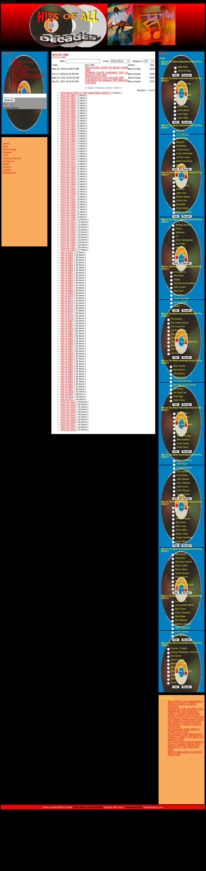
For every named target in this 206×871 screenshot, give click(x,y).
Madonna (180, 232)
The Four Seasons (179, 334)
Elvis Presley (179, 366)
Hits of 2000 (67, 371)
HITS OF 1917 (68, 161)
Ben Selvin (181, 522)
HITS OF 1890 (68, 95)
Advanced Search (12, 158)
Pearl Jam (181, 181)
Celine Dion (181, 200)
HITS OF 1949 (68, 242)
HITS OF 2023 (68, 429)
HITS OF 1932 (68, 199)
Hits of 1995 (67, 358)
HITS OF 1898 (68, 115)
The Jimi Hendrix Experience (184, 342)
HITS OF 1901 (68, 123)
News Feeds (9, 149)
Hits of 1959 (67, 267)
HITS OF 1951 (68, 247)
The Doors (176, 353)
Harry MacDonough (184, 584)
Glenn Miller (182, 420)
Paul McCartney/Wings (184, 283)
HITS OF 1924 (68, 179)
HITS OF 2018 (68, 417)
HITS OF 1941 (68, 222)
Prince (179, 228)
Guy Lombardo (183, 483)
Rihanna (180, 131)
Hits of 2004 (67, 381)
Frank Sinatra (183, 417)
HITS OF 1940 (68, 219)
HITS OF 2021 (68, 424)
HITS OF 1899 (68, 118)
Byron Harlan (181, 569)
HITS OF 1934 (68, 204)
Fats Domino (179, 370)
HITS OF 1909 (68, 141)
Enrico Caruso (181, 631)
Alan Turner (180, 609)
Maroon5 (180, 142)
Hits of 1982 (67, 326)
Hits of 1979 (67, 318)
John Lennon (180, 287)
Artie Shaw (182, 464)
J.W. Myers (176, 675)
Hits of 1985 (67, 333)
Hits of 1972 (67, 300)
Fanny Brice (181, 541)
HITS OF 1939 (68, 217)
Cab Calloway (183, 471)
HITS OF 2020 (68, 422)
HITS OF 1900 (68, 120)
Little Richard (179, 377)
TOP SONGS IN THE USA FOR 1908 (104, 77)
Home (15, 59)
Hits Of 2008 (67, 391)
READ (15, 82)
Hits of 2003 (67, 379)
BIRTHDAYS (18, 87)
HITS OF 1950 (68, 244)
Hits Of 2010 (67, 396)
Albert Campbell (182, 628)
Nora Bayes (180, 581)
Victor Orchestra (182, 612)
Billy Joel (180, 247)
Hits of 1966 (67, 285)
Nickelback (181, 146)
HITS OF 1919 (68, 166)
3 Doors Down (183, 150)
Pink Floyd (179, 276)
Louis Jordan (183, 443)
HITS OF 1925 (68, 181)
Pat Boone (178, 389)
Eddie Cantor (182, 534)
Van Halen (180, 244)
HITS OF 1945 (68, 232)
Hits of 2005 (67, 384)
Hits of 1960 (67, 270)
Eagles (177, 279)
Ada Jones (180, 588)
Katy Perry (182, 87)
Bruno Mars (182, 106)
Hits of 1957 (67, 262)
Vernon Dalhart (183, 518)
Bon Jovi (180, 259)
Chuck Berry (179, 373)
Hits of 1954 (67, 255)
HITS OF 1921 (68, 171)
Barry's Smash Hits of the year (27, 77)
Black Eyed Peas (184, 161)
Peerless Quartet (183, 624)
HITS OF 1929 (68, 191)
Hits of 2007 (67, 389)
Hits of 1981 (67, 323)
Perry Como (182, 432)
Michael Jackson (183, 225)
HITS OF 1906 (68, 136)
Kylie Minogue (183, 134)
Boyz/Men (181, 204)
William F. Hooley (179, 663)
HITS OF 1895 (68, 108)
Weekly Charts (19, 71)
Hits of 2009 (67, 394)
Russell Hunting (178, 679)
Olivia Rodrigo (184, 71)
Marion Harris (181, 577)
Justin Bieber (183, 110)
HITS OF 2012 (68, 401)
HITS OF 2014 (68, 407)
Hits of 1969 (67, 293)
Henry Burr (180, 558)
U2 (177, 236)
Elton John (179, 291)
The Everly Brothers (182, 381)
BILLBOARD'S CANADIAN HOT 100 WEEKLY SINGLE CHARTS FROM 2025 (184, 724)
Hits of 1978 (67, 315)
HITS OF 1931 (68, 196)
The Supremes (178, 326)
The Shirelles (177, 349)
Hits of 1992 (67, 351)
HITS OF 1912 (68, 148)
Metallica (180, 189)
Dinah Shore (183, 447)
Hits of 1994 (67, 356)
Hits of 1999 (67, 369)
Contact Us (17, 79)
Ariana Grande (184, 84)
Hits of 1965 (67, 282)
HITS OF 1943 (68, 227)
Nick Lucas (181, 526)
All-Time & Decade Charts (25, 69)
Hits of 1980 (67, 320)
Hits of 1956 (67, 260)
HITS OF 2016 (68, 412)
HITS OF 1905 (68, 133)
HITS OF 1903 (68, 128)
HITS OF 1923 (68, 176)
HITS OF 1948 (68, 239)
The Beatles (176, 319)
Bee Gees (178, 294)
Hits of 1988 (67, 341)
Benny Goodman (184, 460)
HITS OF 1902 (68, 125)
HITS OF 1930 (68, 194)
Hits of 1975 (67, 308)
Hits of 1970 (67, 295)
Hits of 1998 (67, 366)
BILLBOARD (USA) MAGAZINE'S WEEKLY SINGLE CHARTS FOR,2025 (185, 704)
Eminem (180, 165)
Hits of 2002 (67, 376)
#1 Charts (17, 64)
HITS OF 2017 (68, 414)
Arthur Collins (181, 565)
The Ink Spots (183, 494)
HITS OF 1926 (68, 184)
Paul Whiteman (183, 507)
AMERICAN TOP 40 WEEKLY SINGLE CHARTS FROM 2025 (184, 712)
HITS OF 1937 (68, 212)
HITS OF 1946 (68, 234)
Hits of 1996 (67, 361)
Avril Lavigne (182, 138)
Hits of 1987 (67, 338)
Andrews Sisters (184, 424)
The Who (175, 345)
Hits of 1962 (67, 275)
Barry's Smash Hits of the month (28, 74)
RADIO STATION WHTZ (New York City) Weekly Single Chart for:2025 (186, 717)
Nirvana (179, 178)
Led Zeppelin (180, 272)
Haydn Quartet (182, 573)
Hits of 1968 (67, 290)
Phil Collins (181, 255)
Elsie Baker (180, 616)
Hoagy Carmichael (184, 537)
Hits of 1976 (67, 310)
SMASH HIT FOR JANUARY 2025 (185, 709)
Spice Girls (181, 193)
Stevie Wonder (180, 302)
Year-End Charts (20, 66)
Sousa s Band (177, 660)
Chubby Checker (179, 338)
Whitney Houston (184, 212)
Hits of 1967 (67, 288)
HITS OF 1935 (68, 207)
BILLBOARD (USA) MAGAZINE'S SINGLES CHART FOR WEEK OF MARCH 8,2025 (185, 737)
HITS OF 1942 (68, 224)
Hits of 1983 (67, 328)
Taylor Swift (182, 118)
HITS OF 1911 (68, 146)
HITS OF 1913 (68, 151)
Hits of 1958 (67, 265)
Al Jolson (180, 511)
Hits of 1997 (67, 363)
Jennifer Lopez (183, 157)
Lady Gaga (182, 114)
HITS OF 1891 (68, 98)
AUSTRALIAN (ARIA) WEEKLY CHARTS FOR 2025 (184, 730)
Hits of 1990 (67, 346)
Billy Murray (180, 554)
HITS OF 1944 (68, 229)
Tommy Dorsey (184, 436)
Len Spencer (181, 601)
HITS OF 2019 (68, 419)
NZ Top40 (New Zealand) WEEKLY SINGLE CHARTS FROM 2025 (186, 743)
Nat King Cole (179, 392)
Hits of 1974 (67, 305)
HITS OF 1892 (68, 100)
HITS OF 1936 (68, 209)
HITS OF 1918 (68, 163)
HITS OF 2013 (68, 404)
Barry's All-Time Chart (23, 61)
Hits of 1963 (67, 277)
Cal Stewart (180, 635)
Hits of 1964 (67, 280)
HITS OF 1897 (68, 113)
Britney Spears (183, 197)
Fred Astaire (182, 475)
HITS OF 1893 (68, 103)
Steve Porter (177, 667)
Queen (177, 306)
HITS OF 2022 (68, 427)
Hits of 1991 (67, 348)
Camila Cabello (184, 95)
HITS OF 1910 (68, 143)
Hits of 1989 (67, 343)
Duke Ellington (183, 490)
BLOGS (16, 84)
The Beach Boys (178, 330)
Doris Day (181, 428)
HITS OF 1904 (68, 131)
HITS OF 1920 (68, 169)
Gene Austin (181, 515)
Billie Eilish (183, 67)
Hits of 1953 (67, 252)
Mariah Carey (182, 185)
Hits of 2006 (67, 386)
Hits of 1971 (67, 298)
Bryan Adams (182, 208)
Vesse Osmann (178, 682)
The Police (181, 251)
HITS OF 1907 (68, 138)
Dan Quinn (176, 656)
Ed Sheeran (183, 91)
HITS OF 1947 (68, 237)
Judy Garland (183, 479)
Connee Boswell (184, 468)
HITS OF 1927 (68, 186)
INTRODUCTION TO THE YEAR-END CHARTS (85, 93)
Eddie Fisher (179, 400)
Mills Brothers (183, 439)
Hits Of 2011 (67, 399)
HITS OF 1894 (68, 105)
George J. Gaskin (179, 648)
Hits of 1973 (67, 303)
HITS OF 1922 (68, 174)
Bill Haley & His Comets (184, 385)
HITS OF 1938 (68, 214)
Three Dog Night (181, 298)
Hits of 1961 (67, 272)
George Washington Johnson (184, 652)
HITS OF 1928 (68, 189)
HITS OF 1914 (68, 153)
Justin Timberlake (184, 153)
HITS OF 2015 (68, 409)
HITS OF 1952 (68, 250)
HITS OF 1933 (68, 201)
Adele (180, 102)
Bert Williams (181, 620)
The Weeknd (183, 99)
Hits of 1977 (67, 313)
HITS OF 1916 (68, 158)
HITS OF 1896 (68, 110)
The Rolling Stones (180, 323)
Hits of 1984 (67, 331)
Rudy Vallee (181, 530)
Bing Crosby (182, 413)
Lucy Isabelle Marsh (184, 605)
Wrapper (7, 152)
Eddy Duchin (183, 487)
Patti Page (178, 396)
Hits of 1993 (67, 353)
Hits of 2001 (67, 374)
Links (5, 155)
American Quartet (183, 562)
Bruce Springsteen (184, 240)
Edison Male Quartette (181, 671)
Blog (5, 146)
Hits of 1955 (67, 257)
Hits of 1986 (67, 336)
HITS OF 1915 (68, 156)
